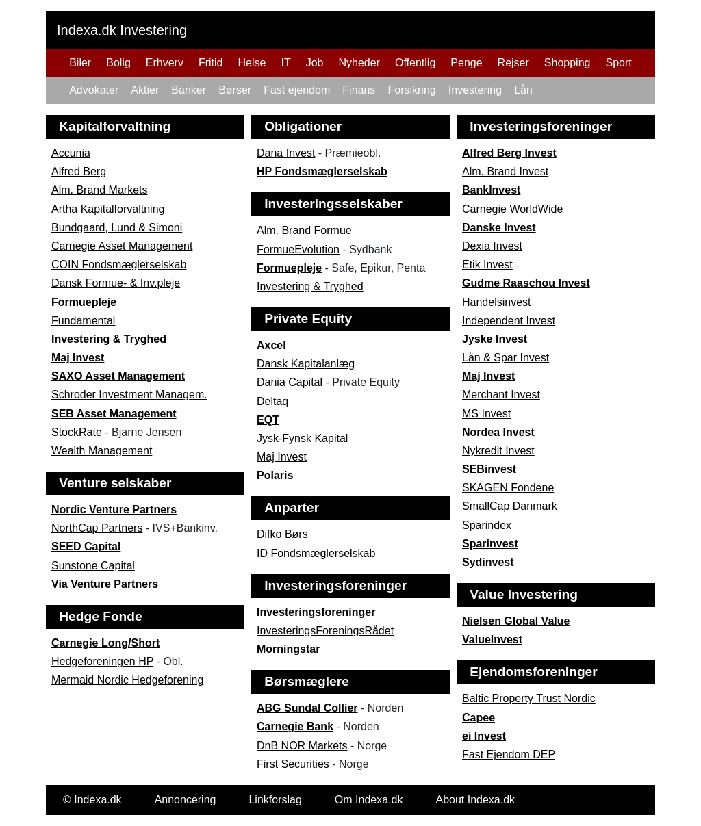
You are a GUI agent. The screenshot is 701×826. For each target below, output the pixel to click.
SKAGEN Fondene (508, 487)
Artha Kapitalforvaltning (107, 209)
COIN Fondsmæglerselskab (118, 264)
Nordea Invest (498, 432)
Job (315, 62)
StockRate (76, 432)
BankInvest (491, 190)
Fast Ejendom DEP (508, 754)
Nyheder (359, 62)
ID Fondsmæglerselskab (316, 553)
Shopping (567, 62)
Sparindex (486, 525)
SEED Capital (85, 546)
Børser (234, 90)
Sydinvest (488, 562)
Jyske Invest (494, 339)
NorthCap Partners (96, 528)
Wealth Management (101, 450)
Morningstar (288, 649)
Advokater (93, 90)
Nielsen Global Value (516, 621)
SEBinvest (489, 469)
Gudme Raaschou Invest (526, 283)
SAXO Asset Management (118, 376)
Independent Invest (508, 320)
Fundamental (83, 320)
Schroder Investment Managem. (129, 394)
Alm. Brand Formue (304, 230)
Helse (252, 62)
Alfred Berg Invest (509, 153)
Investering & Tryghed (108, 339)
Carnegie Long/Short (105, 643)
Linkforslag (274, 799)
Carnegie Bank (295, 726)
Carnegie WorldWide (512, 209)
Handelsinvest (496, 302)
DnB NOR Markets (302, 745)
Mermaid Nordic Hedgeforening (127, 680)
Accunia (70, 153)
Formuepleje (83, 302)
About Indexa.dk (475, 799)
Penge (466, 62)
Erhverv (164, 62)
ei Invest (484, 736)
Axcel (271, 345)
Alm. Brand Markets (99, 190)
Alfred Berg (78, 171)
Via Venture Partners (104, 584)
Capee (478, 717)
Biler (80, 62)
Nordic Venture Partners (114, 509)
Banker (188, 90)
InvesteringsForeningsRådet (325, 630)
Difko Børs (282, 534)
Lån (523, 90)
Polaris (275, 475)
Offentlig (415, 62)
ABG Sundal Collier (307, 708)
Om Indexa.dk (369, 799)
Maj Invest (77, 357)
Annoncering (185, 799)
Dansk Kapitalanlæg (306, 364)
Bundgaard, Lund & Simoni (116, 227)
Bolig (118, 62)
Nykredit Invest (498, 450)
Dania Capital (289, 382)
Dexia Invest (492, 246)
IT (285, 62)
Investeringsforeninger (316, 612)
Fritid (211, 62)
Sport (618, 62)
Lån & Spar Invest (505, 357)
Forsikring (411, 90)
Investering (475, 90)
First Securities (293, 764)
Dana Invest (286, 153)
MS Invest (486, 414)
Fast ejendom (297, 90)
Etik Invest (487, 264)
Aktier (145, 90)
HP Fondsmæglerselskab (322, 171)
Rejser (513, 62)
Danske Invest (499, 227)
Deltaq (272, 401)
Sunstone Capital (93, 565)
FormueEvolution (298, 249)
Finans (358, 90)
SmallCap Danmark (509, 506)
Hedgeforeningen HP (102, 661)
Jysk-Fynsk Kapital (302, 438)
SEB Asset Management (114, 414)
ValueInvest (492, 639)
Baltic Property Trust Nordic (529, 698)
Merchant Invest (501, 394)
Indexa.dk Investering (122, 30)
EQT (268, 420)
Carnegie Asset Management (121, 246)
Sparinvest (490, 544)
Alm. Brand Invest (505, 171)
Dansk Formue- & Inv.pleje (115, 283)
